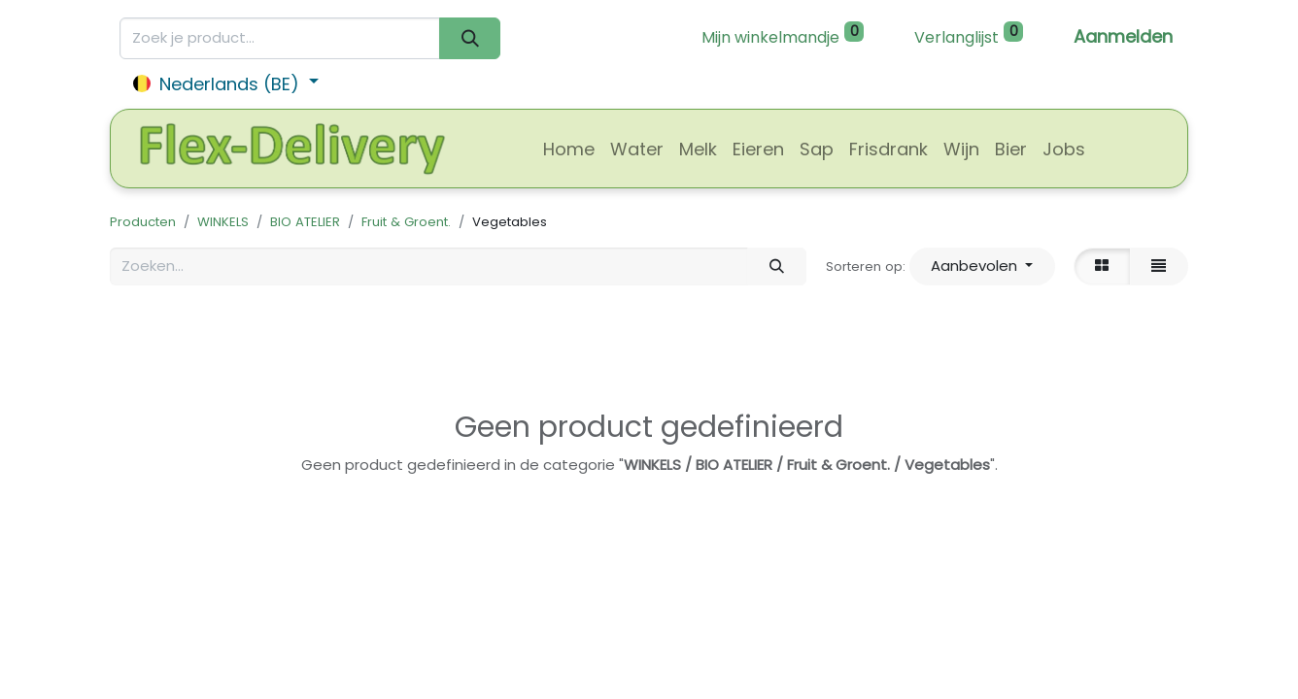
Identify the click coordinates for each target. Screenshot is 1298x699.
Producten (143, 222)
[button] (982, 266)
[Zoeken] (469, 38)
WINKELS (223, 222)
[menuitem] (568, 149)
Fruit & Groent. (406, 222)
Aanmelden (1123, 36)
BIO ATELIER (305, 222)
